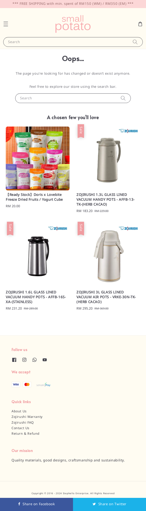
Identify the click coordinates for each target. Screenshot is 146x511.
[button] (6, 24)
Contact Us (20, 428)
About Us (19, 411)
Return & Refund (26, 434)
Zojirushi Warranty (27, 417)
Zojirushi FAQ (23, 423)
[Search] (135, 41)
